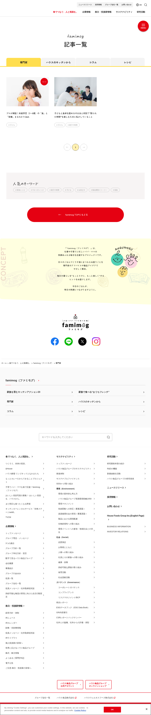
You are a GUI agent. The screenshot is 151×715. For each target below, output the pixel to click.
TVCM (8, 517)
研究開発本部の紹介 (115, 463)
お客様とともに (65, 547)
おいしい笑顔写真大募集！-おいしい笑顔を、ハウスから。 (23, 497)
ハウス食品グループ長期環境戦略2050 (74, 499)
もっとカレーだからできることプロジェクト (24, 480)
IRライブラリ (11, 638)
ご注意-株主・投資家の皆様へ (18, 668)
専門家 (23, 62)
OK (112, 710)
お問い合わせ (126, 5)
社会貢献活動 (64, 577)
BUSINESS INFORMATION (119, 526)
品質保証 (62, 542)
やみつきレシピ (38, 190)
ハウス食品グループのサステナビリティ (73, 469)
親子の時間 (73, 125)
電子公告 (9, 663)
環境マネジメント (66, 504)
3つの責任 (10, 543)
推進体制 (60, 473)
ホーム (4, 363)
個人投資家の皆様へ (14, 643)
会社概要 (9, 563)
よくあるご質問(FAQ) (15, 658)
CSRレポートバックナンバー (69, 617)
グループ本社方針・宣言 (16, 553)
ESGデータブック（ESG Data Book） (72, 607)
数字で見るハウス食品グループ (19, 558)
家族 (116, 190)
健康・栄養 (63, 562)
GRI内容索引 (62, 612)
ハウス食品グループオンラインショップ (97, 684)
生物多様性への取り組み (68, 524)
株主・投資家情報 (14, 606)
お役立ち (82, 190)
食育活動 (62, 572)
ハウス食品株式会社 (65, 698)
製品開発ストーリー (99, 190)
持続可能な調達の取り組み (69, 567)
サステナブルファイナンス (67, 479)
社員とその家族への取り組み (70, 557)
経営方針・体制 (12, 613)
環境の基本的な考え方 (68, 494)
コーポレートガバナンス (68, 587)
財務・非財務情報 (13, 628)
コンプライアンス (66, 592)
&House (9, 469)
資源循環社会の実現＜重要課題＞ (72, 514)
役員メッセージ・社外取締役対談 (20, 588)
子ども (12, 125)
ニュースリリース (85, 5)
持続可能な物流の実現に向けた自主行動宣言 (24, 595)
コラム (93, 62)
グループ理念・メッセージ (17, 538)
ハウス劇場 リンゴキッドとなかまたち (22, 473)
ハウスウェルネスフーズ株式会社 (98, 698)
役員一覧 (9, 578)
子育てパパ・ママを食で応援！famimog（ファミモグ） (23, 489)
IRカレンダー (11, 623)
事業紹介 (9, 568)
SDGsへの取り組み (64, 484)
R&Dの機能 (112, 469)
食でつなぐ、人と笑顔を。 (20, 363)
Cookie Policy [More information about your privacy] (80, 710)
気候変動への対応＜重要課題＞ (71, 509)
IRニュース (10, 618)
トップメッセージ (13, 533)
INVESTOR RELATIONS (117, 532)
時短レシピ (21, 190)
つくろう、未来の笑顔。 (16, 463)
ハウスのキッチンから (58, 62)
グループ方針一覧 (13, 548)
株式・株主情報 (12, 653)
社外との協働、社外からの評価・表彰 (72, 622)
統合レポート (62, 602)
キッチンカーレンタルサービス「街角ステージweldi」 (24, 510)
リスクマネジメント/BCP (69, 597)
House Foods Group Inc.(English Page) (125, 516)
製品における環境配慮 (68, 519)
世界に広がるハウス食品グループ (20, 648)
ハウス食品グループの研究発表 (120, 479)
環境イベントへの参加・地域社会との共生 (75, 530)
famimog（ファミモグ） (43, 363)
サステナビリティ (64, 456)
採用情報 (98, 5)
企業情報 (10, 526)
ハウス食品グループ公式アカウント (69, 684)
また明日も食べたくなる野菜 (18, 504)
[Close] (147, 709)
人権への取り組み (66, 552)
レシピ (127, 62)
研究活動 (111, 456)
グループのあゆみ (13, 573)
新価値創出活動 (114, 473)
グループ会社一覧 (111, 5)
